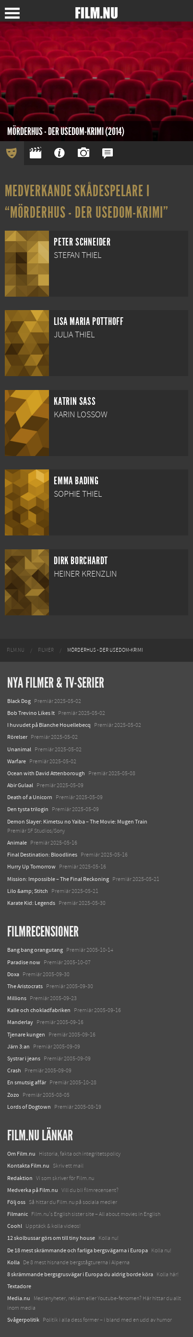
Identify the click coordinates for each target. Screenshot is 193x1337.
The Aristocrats (25, 986)
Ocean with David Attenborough (46, 773)
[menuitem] (15, 650)
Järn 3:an (18, 1046)
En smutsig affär (26, 1082)
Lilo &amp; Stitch (27, 891)
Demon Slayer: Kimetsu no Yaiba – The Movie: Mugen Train (77, 821)
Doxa (13, 974)
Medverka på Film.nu (32, 1190)
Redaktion (20, 1178)
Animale (17, 842)
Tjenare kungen (26, 1034)
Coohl (14, 1226)
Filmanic (17, 1214)
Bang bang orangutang (35, 950)
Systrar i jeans (23, 1058)
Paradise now (23, 962)
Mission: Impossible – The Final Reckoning (58, 879)
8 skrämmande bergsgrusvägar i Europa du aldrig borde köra (80, 1274)
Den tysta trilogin (27, 809)
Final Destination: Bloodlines (42, 854)
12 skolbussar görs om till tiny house (51, 1238)
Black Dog (19, 701)
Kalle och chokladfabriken (39, 1010)
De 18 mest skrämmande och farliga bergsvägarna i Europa (77, 1250)
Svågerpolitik (23, 1319)
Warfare (16, 761)
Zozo (13, 1095)
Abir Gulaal (20, 785)
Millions (16, 998)
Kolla (13, 1262)
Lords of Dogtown (29, 1106)
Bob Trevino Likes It (31, 713)
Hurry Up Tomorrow (31, 866)
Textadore (19, 1286)
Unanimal (19, 749)
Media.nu (18, 1298)
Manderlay (20, 1022)
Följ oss (16, 1202)
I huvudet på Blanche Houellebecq (49, 725)
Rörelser (17, 737)
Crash (14, 1070)
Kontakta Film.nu (28, 1165)
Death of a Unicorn (29, 797)
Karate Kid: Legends (31, 903)
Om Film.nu (21, 1153)
